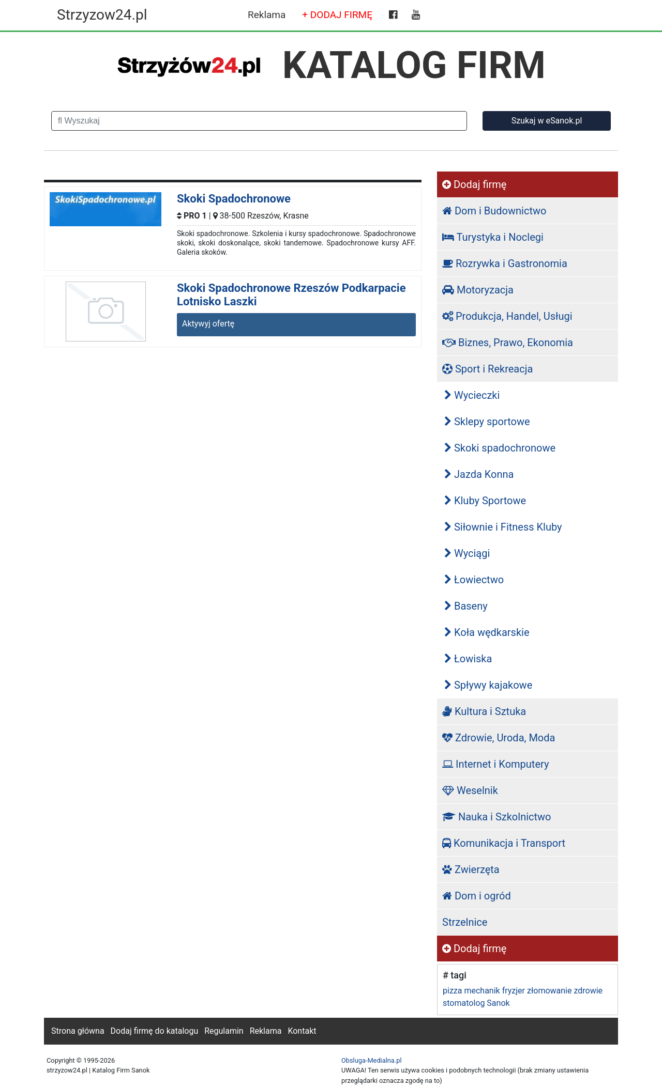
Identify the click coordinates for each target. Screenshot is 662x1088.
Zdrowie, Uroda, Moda (498, 738)
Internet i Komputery (495, 764)
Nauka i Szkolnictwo (496, 817)
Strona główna (77, 1031)
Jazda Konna (479, 474)
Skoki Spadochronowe (234, 198)
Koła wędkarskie (487, 632)
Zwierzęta (471, 869)
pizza (452, 991)
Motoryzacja (478, 290)
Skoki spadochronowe (499, 448)
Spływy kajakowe (488, 685)
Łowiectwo (474, 579)
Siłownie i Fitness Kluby (503, 527)
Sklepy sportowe (487, 421)
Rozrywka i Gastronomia (504, 263)
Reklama (266, 15)
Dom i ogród (476, 896)
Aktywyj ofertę (208, 324)
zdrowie (588, 991)
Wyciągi (467, 553)
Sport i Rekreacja (487, 369)
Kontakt (302, 1031)
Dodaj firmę (474, 184)
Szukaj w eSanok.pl (546, 121)
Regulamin (224, 1031)
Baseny (466, 606)
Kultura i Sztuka (484, 711)
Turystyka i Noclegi (493, 237)
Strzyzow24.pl (102, 14)
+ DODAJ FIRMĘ (337, 15)
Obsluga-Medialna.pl (371, 1060)
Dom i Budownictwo (494, 211)
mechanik (482, 991)
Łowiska (468, 658)
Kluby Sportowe (485, 500)
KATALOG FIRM (414, 65)
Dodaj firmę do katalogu (155, 1031)
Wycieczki (472, 395)
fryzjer (513, 991)
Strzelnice (464, 922)
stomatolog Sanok (476, 1003)
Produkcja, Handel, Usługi (507, 316)
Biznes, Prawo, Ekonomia (507, 342)
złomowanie (549, 991)
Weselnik (470, 790)
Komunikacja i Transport (503, 843)
